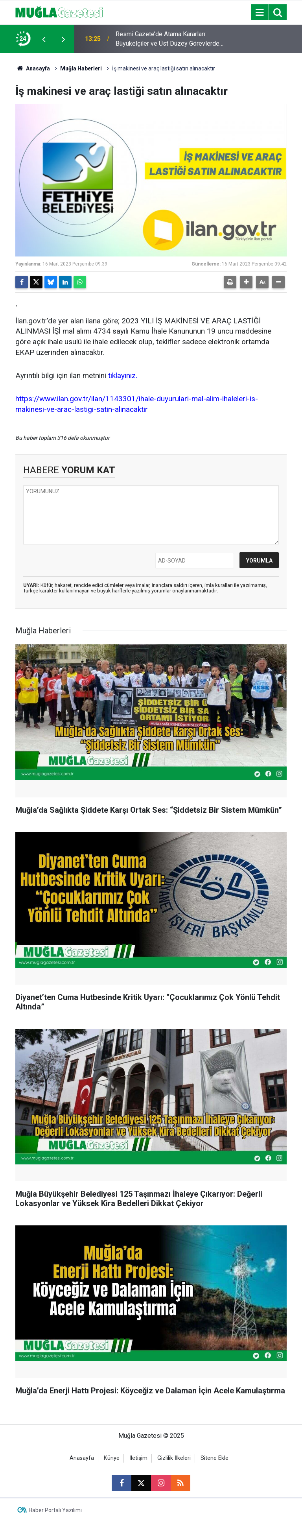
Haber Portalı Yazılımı (55, 1510)
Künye (112, 1458)
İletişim (138, 1458)
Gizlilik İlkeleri (174, 1458)
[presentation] (43, 39)
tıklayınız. (122, 375)
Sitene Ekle (214, 1458)
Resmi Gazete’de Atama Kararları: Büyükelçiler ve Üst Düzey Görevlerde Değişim (167, 39)
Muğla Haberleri (81, 68)
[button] (246, 282)
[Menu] (259, 12)
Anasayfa (32, 68)
